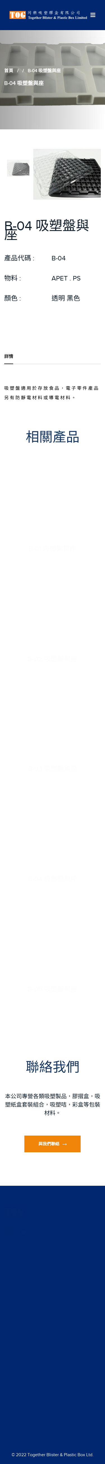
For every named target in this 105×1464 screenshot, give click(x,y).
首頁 (8, 70)
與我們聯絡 (52, 1144)
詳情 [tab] (8, 356)
